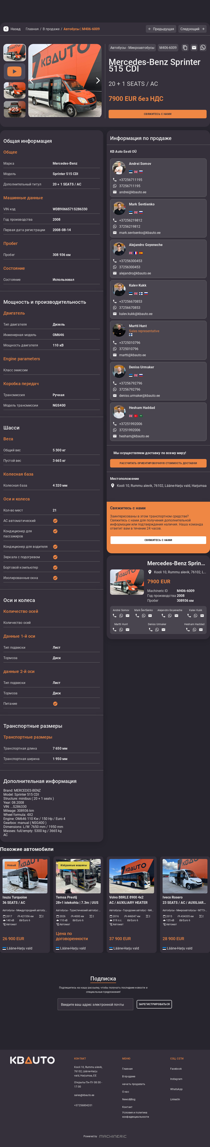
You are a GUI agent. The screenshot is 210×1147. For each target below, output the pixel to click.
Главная (32, 29)
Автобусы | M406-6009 (82, 29)
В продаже (51, 29)
